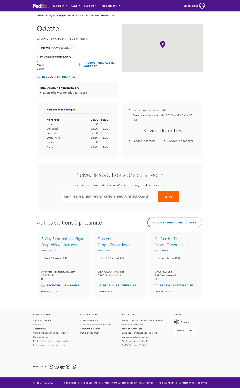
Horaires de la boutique (60, 109)
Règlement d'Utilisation (141, 382)
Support (90, 5)
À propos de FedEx (43, 320)
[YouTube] (62, 367)
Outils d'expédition (89, 332)
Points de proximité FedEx (135, 341)
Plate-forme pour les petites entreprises (142, 320)
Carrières (38, 324)
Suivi (75, 5)
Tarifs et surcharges (132, 328)
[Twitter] (56, 367)
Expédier (60, 5)
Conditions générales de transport (50, 332)
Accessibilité (39, 328)
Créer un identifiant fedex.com (95, 324)
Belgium (181, 322)
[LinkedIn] (68, 367)
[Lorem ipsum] (184, 330)
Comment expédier (90, 328)
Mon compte (111, 5)
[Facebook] (51, 367)
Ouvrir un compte (89, 320)
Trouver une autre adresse (96, 64)
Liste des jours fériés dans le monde (140, 332)
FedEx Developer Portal (134, 345)
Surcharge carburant (132, 324)
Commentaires (40, 337)
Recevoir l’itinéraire (56, 76)
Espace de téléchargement (135, 337)
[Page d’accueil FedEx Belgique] (41, 6)
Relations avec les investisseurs (49, 345)
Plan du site (70, 382)
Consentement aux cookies (115, 382)
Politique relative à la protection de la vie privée (182, 382)
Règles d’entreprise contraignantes (51, 341)
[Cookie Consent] (89, 382)
